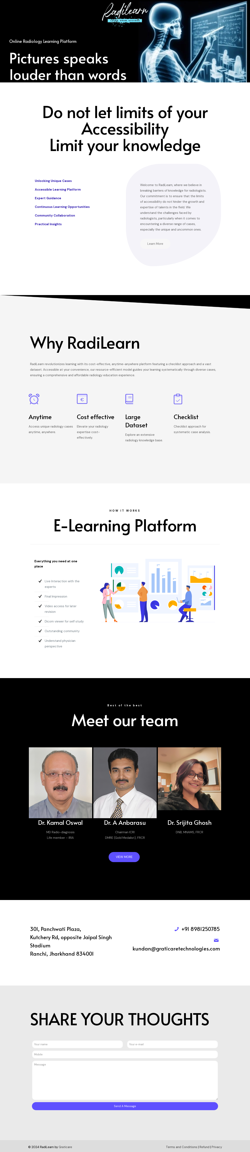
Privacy (217, 1147)
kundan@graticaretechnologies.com (176, 948)
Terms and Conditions (181, 1147)
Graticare (65, 1147)
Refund (204, 1147)
